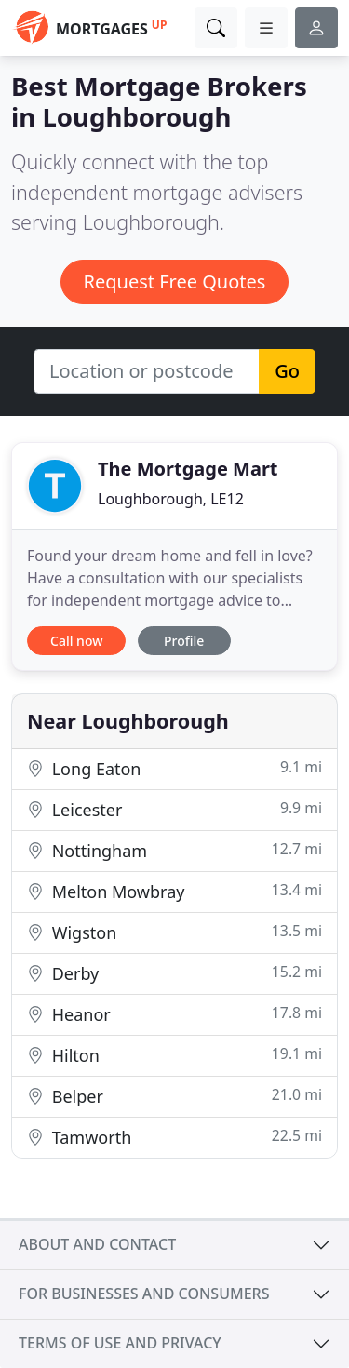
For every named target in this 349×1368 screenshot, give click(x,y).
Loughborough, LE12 (171, 499)
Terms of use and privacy (120, 1343)
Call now (76, 641)
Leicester (174, 809)
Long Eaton (174, 768)
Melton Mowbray (174, 891)
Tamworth (174, 1136)
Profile (184, 641)
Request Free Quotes (175, 281)
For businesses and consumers (144, 1293)
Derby (174, 973)
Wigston (174, 932)
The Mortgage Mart (188, 468)
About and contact (97, 1244)
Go (287, 370)
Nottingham (174, 850)
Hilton (174, 1054)
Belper (174, 1095)
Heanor (174, 1014)
